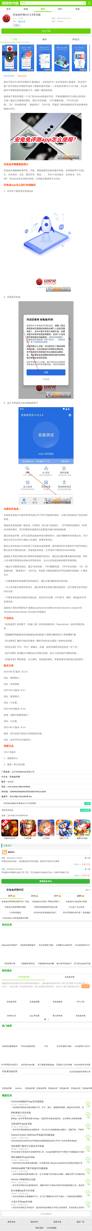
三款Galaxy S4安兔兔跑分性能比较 (15, 918)
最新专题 (57, 1222)
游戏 (26, 9)
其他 (34, 896)
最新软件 (34, 1222)
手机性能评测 (8, 76)
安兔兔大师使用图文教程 (15, 907)
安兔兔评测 (21, 76)
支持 (77, 864)
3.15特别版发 (15, 912)
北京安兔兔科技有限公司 (23, 772)
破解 (80, 896)
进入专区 (85, 986)
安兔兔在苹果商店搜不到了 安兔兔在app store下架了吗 (15, 901)
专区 (46, 890)
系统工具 (21, 21)
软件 (43, 9)
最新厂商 (80, 1222)
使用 (11, 896)
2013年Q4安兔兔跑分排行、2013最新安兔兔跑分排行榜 (46, 912)
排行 (60, 9)
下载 (88, 1106)
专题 (77, 9)
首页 (8, 9)
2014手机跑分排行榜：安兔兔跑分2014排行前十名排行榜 (76, 912)
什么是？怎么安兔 (76, 907)
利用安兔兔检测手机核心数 (45, 907)
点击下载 (46, 31)
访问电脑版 (51, 1228)
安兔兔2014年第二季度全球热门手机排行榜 (46, 901)
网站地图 (39, 1228)
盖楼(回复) (86, 864)
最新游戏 (11, 1222)
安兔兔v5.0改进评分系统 (76, 901)
